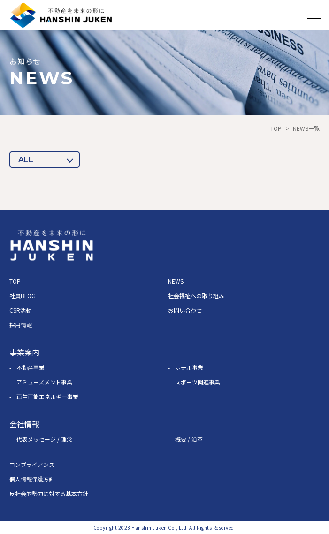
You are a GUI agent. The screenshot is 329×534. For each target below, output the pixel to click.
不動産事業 (30, 367)
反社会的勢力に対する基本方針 (48, 493)
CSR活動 (20, 310)
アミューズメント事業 (44, 382)
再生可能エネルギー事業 (47, 396)
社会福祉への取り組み (196, 296)
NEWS (176, 281)
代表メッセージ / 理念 (44, 439)
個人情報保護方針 (31, 479)
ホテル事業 (189, 367)
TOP (276, 128)
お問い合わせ (185, 310)
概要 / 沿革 (189, 439)
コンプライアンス (31, 464)
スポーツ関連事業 (197, 382)
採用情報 (20, 325)
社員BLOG (22, 296)
